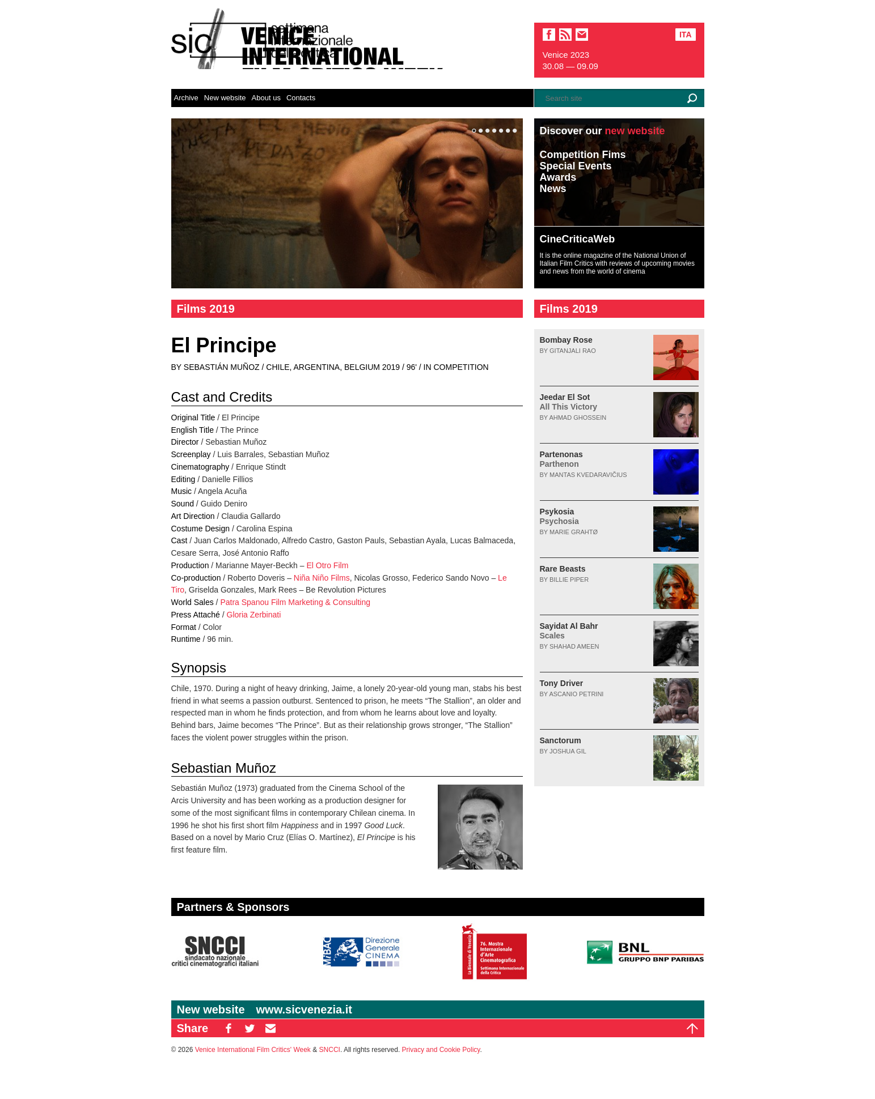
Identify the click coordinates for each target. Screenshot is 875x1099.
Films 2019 (206, 309)
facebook (549, 34)
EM (270, 1028)
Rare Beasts (563, 568)
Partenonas (561, 459)
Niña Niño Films (322, 577)
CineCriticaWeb (577, 239)
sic (565, 34)
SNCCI (329, 1050)
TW (249, 1028)
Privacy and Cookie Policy (441, 1050)
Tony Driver (562, 683)
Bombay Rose (566, 339)
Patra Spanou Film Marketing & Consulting (295, 602)
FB (228, 1028)
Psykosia (559, 516)
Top (692, 1028)
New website (225, 97)
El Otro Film (327, 565)
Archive (186, 97)
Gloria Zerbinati (254, 614)
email (582, 34)
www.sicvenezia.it (304, 1009)
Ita (685, 34)
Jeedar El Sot (569, 402)
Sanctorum (560, 740)
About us (266, 97)
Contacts (300, 97)
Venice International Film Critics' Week (253, 1050)
